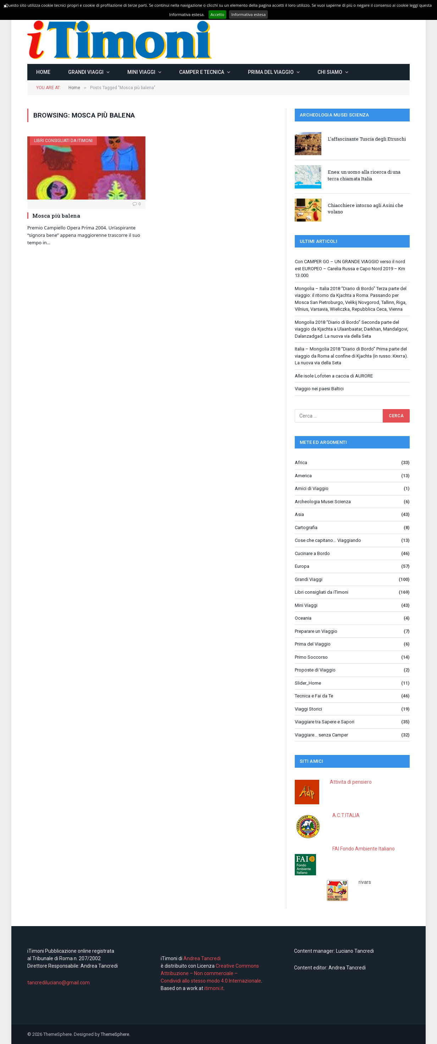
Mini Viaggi (141, 72)
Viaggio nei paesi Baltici (319, 388)
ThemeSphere (115, 1034)
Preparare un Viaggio (316, 631)
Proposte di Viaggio (315, 670)
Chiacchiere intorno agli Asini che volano (365, 208)
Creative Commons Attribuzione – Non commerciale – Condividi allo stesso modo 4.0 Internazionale (211, 973)
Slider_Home (308, 683)
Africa (301, 462)
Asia (299, 514)
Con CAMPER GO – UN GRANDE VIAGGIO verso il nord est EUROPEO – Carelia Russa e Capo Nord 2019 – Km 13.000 (350, 268)
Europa (302, 566)
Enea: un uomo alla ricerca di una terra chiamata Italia (364, 175)
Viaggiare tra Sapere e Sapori (324, 721)
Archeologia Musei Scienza (323, 501)
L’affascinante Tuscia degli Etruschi (367, 139)
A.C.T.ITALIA (346, 815)
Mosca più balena (56, 215)
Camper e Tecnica (201, 72)
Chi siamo (329, 72)
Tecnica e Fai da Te (314, 695)
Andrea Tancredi (201, 958)
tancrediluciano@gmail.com (58, 982)
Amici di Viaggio (311, 488)
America (303, 475)
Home (43, 72)
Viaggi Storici (308, 709)
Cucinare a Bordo (312, 553)
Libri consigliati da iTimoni (63, 140)
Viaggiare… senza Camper (321, 735)
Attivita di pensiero (351, 782)
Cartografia (306, 527)
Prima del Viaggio (271, 72)
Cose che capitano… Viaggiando (328, 540)
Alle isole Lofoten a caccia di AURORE (334, 376)
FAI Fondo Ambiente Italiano (363, 849)
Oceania (303, 618)
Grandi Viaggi (86, 72)
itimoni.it (213, 988)
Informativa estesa (248, 14)
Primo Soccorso (311, 657)
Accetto (218, 14)
